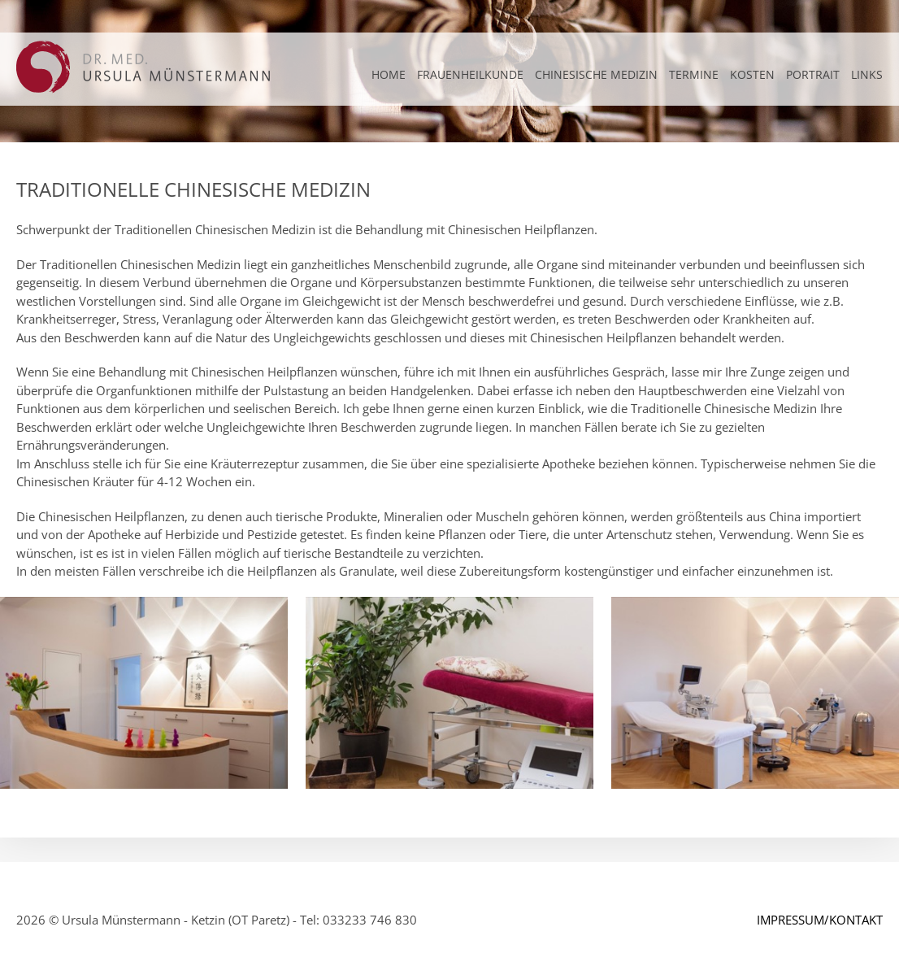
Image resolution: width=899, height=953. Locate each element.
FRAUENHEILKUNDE (470, 74)
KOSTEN (752, 74)
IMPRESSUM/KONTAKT (820, 920)
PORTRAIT (813, 74)
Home (388, 74)
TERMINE (694, 74)
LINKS (867, 74)
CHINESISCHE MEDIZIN (596, 74)
